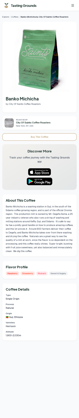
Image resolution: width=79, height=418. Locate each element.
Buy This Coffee (39, 136)
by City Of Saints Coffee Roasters (23, 104)
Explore (5, 17)
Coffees (14, 17)
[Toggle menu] (73, 5)
